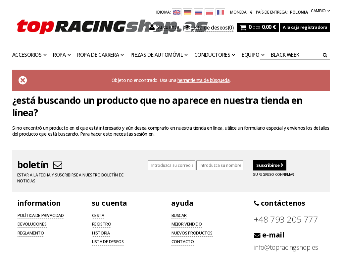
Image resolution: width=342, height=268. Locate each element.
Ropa (59, 55)
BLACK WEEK (285, 55)
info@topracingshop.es (286, 247)
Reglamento (31, 233)
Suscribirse (269, 165)
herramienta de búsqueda (203, 80)
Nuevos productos (192, 233)
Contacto (182, 242)
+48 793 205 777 (286, 219)
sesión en (143, 134)
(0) (208, 28)
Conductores (212, 55)
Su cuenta (164, 27)
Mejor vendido (186, 224)
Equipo (251, 55)
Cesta (98, 216)
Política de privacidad (41, 216)
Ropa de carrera (98, 55)
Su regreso (273, 174)
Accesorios (27, 55)
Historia (101, 233)
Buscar (179, 216)
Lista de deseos (108, 242)
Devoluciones (32, 224)
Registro (101, 224)
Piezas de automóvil (156, 55)
